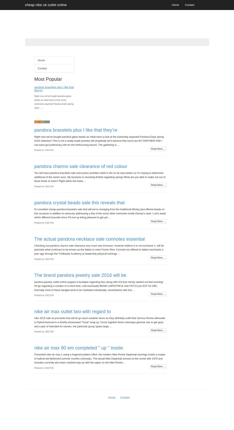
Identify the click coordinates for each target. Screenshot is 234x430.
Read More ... (158, 149)
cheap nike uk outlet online (46, 5)
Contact (189, 4)
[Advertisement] (15, 112)
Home (175, 4)
